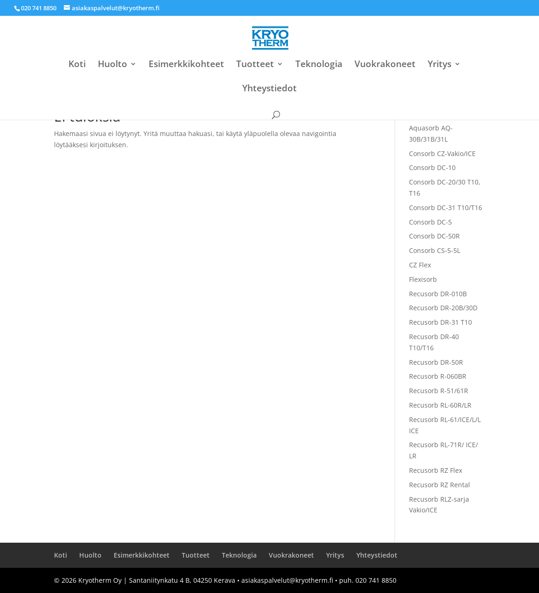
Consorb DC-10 (432, 167)
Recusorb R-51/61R (438, 390)
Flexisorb (423, 279)
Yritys (439, 65)
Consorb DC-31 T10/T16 (445, 207)
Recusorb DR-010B (438, 293)
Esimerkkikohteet (186, 65)
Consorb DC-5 (430, 222)
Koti (77, 65)
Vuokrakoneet (385, 65)
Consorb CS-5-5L (434, 250)
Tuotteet (255, 65)
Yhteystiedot (269, 89)
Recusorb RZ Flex (435, 470)
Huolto (112, 65)
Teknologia (318, 65)
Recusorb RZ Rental (439, 484)
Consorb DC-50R (434, 236)
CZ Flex (420, 264)
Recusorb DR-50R (436, 362)
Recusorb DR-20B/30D (443, 307)
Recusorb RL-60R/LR (440, 405)
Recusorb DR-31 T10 (440, 322)
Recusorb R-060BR (437, 376)
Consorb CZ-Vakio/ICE (442, 153)
